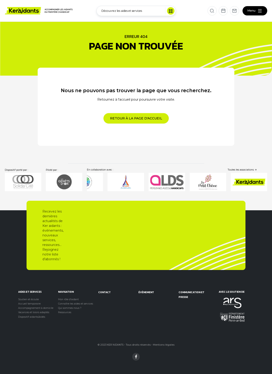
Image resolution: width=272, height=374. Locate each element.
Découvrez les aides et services (137, 11)
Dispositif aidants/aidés (31, 316)
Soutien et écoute (28, 299)
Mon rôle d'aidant (68, 299)
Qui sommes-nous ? (69, 308)
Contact (104, 292)
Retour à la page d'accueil (136, 118)
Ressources (64, 312)
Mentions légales (163, 344)
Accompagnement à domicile (35, 308)
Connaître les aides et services (75, 303)
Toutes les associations (242, 169)
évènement (146, 292)
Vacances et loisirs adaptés (33, 312)
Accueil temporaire (29, 303)
